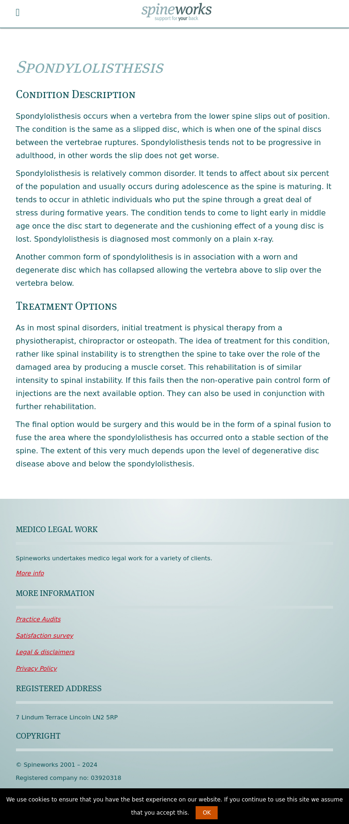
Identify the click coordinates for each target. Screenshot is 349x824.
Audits (38, 619)
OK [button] (207, 812)
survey (44, 635)
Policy (36, 668)
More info (30, 573)
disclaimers (45, 652)
